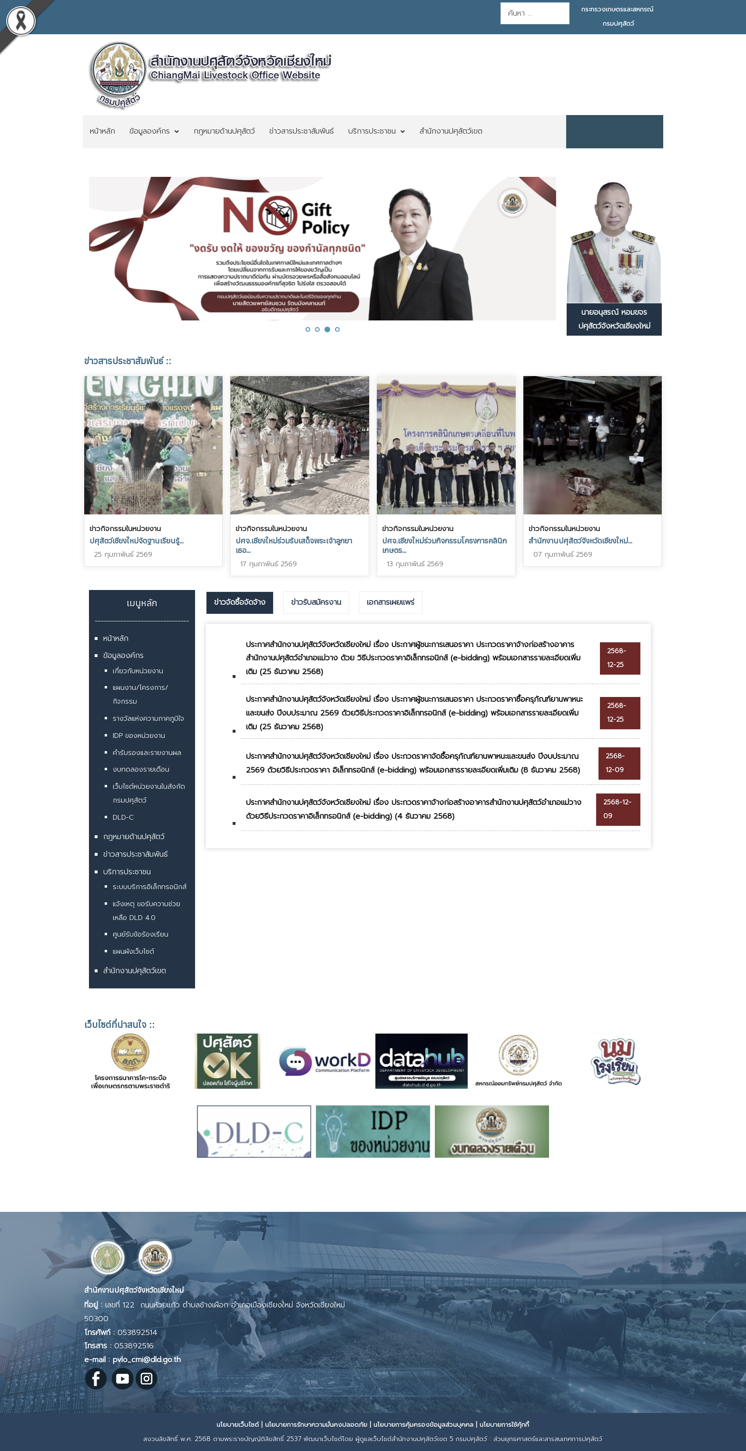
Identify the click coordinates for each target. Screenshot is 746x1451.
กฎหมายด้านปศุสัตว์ (134, 836)
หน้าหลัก (115, 638)
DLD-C (123, 817)
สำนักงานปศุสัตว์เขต (134, 971)
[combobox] (535, 13)
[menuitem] (102, 131)
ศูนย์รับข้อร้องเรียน (140, 934)
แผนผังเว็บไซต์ (133, 952)
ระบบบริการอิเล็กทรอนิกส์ (149, 887)
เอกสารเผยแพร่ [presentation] (390, 602)
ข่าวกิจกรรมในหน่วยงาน (125, 528)
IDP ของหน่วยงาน (139, 736)
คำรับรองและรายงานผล (147, 753)
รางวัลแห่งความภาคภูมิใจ (148, 719)
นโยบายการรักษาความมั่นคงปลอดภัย (316, 1425)
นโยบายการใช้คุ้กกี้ (504, 1425)
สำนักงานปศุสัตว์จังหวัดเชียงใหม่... (580, 540)
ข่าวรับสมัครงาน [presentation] (316, 602)
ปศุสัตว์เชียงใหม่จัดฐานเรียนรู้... (136, 540)
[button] (308, 329)
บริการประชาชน (127, 872)
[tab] (240, 602)
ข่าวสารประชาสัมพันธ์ (135, 854)
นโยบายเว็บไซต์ (237, 1425)
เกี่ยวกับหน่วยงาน (138, 671)
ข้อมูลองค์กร (123, 655)
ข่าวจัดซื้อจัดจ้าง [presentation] (239, 602)
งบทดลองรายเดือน (141, 769)
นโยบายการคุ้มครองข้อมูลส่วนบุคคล (423, 1425)
